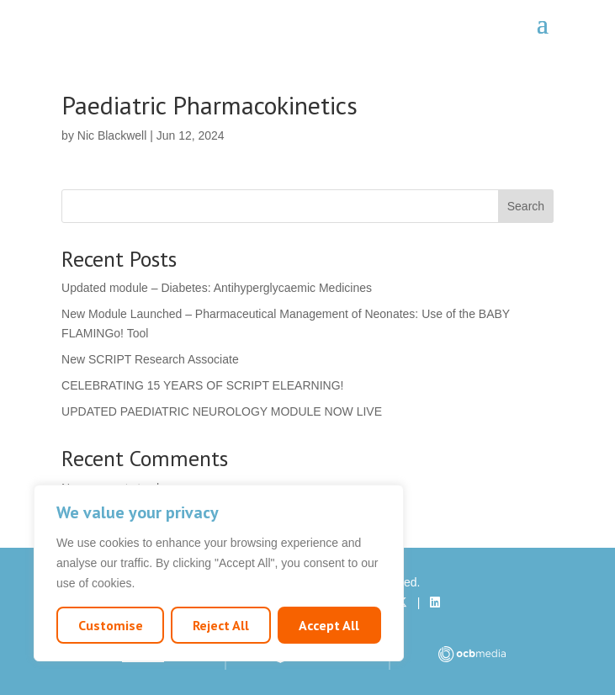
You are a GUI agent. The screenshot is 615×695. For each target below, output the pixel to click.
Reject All (221, 625)
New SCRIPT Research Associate (150, 359)
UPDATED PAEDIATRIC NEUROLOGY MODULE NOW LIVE (221, 411)
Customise (110, 625)
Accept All (329, 625)
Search (525, 206)
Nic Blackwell (111, 135)
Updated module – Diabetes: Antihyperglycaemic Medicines (216, 287)
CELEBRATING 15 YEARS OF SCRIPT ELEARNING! (202, 385)
